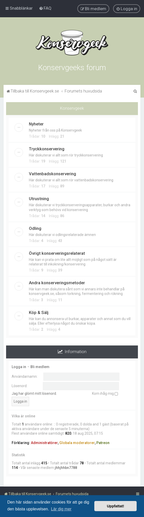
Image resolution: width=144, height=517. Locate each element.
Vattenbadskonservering (52, 173)
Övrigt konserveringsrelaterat (57, 252)
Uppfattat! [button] (115, 506)
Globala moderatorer (77, 442)
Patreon (103, 442)
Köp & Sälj (38, 311)
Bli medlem (39, 366)
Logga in (19, 366)
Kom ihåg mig (105, 393)
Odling (35, 227)
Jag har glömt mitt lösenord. (34, 393)
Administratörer (44, 442)
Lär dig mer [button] (61, 509)
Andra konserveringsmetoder (57, 282)
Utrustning (39, 198)
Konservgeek (72, 107)
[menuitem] (45, 8)
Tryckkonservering (46, 148)
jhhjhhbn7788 (66, 467)
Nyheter (36, 123)
